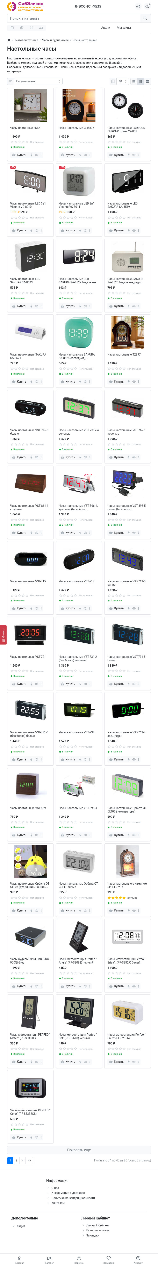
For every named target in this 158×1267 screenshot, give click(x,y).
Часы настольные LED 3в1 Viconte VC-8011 (77, 205)
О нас (55, 1188)
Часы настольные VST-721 (28, 656)
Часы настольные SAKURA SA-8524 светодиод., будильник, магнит (77, 356)
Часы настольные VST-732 (76, 732)
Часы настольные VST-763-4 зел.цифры (126, 734)
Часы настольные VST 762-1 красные (126, 431)
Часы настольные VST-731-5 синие (126, 658)
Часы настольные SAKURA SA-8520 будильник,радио (125, 280)
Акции (105, 28)
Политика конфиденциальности (73, 1198)
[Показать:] (122, 81)
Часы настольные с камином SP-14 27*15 (127, 885)
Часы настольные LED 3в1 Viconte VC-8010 (28, 205)
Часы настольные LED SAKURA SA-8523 (25, 280)
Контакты (58, 1203)
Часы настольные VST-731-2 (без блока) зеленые (78, 658)
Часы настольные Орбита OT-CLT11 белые (79, 885)
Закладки (92, 1235)
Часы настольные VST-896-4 (78, 808)
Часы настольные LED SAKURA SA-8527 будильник (77, 280)
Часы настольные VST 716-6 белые (29, 431)
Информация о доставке (68, 1192)
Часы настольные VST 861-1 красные (29, 507)
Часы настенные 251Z (25, 128)
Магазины (124, 28)
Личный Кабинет (97, 1225)
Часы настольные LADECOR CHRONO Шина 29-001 (126, 129)
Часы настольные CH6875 (76, 128)
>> (29, 1160)
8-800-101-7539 (88, 6)
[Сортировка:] (38, 81)
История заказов (97, 1230)
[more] (41, 155)
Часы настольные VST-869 (28, 808)
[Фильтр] (3, 634)
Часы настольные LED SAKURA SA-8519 (122, 205)
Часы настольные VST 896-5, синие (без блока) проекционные (126, 507)
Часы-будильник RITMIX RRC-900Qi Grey (30, 960)
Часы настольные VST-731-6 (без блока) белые (29, 734)
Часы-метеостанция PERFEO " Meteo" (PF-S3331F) (30, 1036)
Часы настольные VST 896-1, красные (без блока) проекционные (78, 507)
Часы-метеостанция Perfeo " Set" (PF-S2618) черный (78, 1036)
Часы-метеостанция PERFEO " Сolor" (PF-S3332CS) (30, 1112)
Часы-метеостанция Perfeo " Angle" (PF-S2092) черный (78, 960)
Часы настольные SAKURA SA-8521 (28, 356)
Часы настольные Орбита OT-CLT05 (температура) (127, 809)
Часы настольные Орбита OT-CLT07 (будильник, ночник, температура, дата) (30, 885)
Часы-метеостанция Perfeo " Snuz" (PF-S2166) (126, 1036)
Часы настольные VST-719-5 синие (126, 583)
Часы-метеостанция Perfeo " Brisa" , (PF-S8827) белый (126, 960)
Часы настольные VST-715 (28, 581)
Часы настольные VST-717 (76, 581)
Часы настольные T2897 (124, 354)
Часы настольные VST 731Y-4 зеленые (79, 431)
